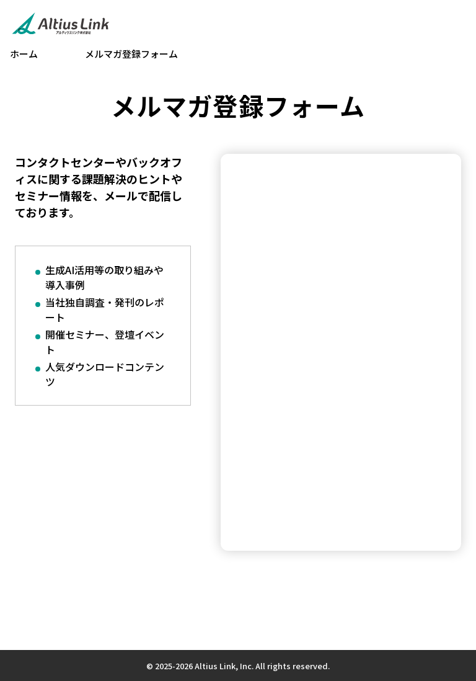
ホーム (24, 53)
